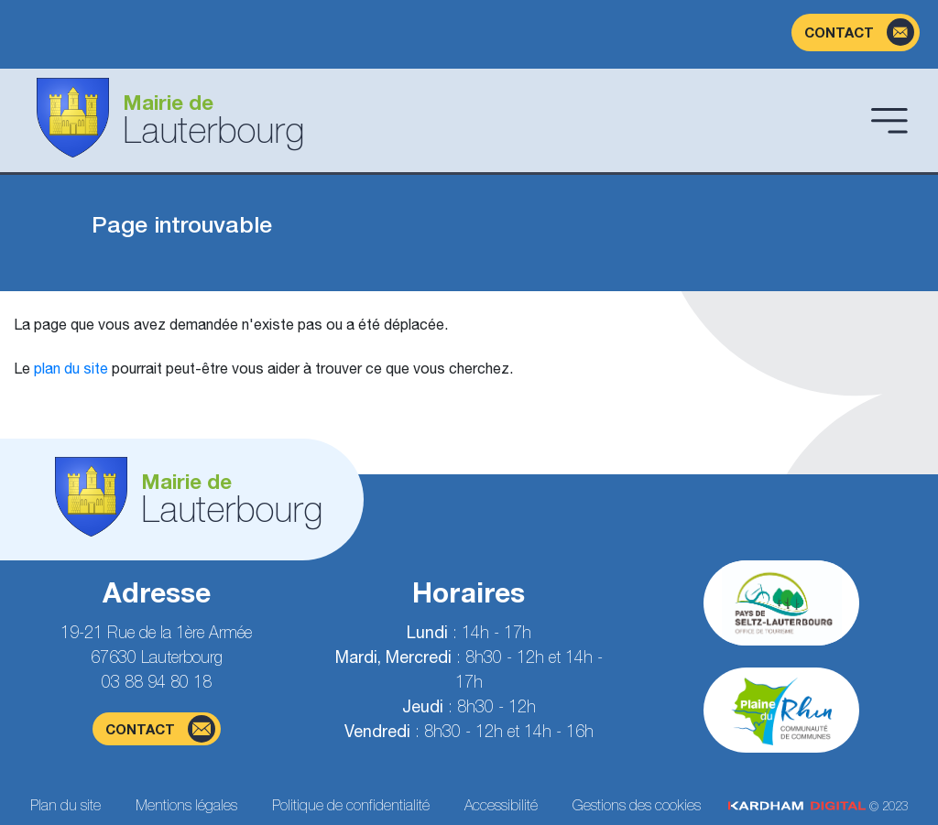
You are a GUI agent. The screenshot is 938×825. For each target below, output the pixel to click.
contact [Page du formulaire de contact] (160, 729)
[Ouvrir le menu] (889, 120)
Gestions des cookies (637, 805)
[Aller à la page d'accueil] (439, 120)
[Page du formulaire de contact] (855, 32)
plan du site (71, 368)
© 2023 (818, 806)
